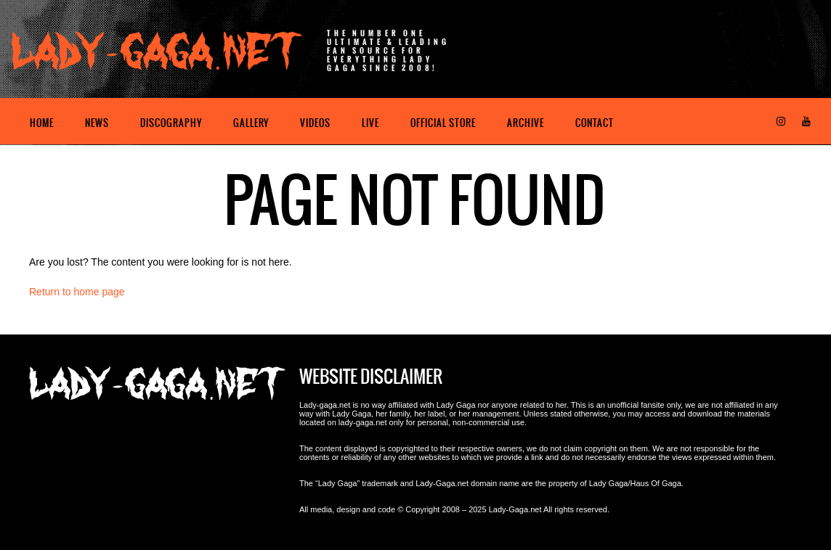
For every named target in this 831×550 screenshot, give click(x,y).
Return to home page (77, 291)
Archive (525, 123)
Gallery (251, 123)
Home (42, 123)
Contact (594, 123)
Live (370, 123)
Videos (315, 123)
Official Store (443, 123)
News (97, 123)
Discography (171, 123)
